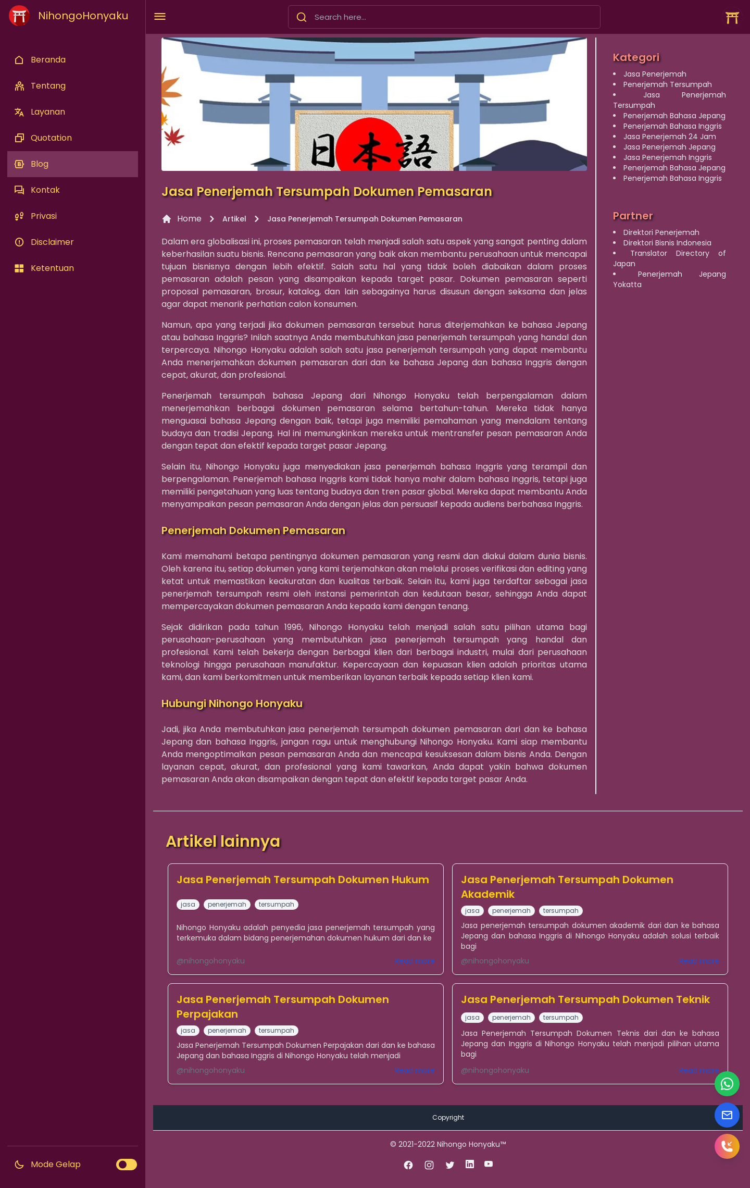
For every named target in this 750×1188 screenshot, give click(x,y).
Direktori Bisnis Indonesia (667, 243)
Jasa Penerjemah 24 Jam (669, 136)
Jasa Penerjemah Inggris (667, 157)
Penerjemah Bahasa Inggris (672, 126)
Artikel (234, 219)
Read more (415, 961)
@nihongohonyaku (211, 961)
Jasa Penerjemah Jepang (669, 147)
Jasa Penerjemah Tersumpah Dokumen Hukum (303, 879)
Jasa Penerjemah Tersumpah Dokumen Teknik (585, 999)
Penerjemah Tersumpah (667, 84)
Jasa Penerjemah (654, 74)
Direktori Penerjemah (661, 232)
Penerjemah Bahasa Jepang (674, 115)
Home (181, 219)
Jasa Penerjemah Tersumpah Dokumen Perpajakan (283, 1006)
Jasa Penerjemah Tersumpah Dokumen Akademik (567, 886)
